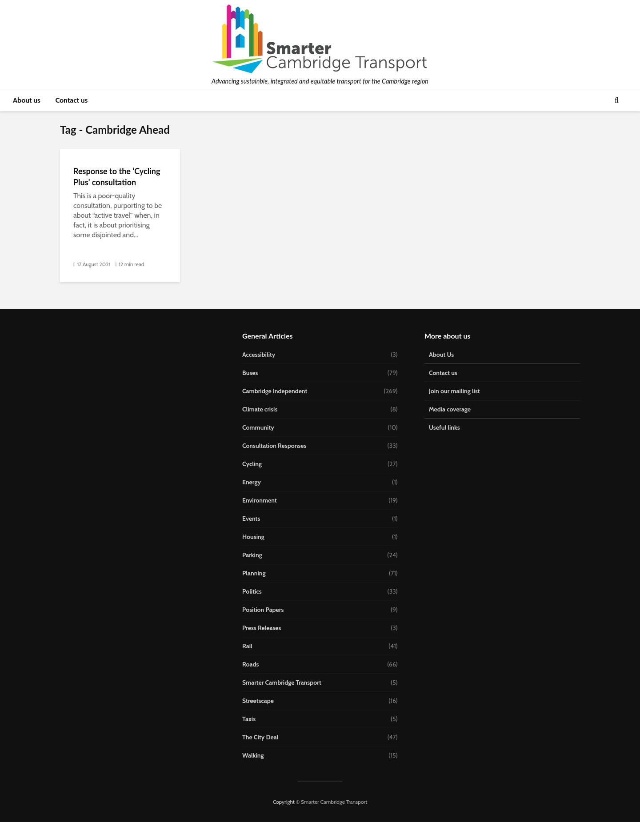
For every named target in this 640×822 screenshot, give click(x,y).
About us (26, 100)
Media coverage (450, 409)
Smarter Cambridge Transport (281, 682)
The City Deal (260, 737)
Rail (247, 646)
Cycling (252, 464)
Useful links (444, 427)
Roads (250, 664)
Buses (250, 373)
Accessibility (258, 355)
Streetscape (258, 701)
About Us (441, 355)
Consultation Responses (274, 446)
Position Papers (263, 610)
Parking (252, 555)
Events (251, 519)
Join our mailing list (454, 391)
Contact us (71, 100)
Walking (253, 755)
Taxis (249, 719)
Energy (251, 482)
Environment (259, 500)
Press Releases (261, 628)
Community (258, 427)
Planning (254, 573)
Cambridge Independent (274, 391)
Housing (253, 537)
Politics (252, 591)
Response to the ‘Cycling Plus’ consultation (116, 176)
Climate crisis (259, 409)
